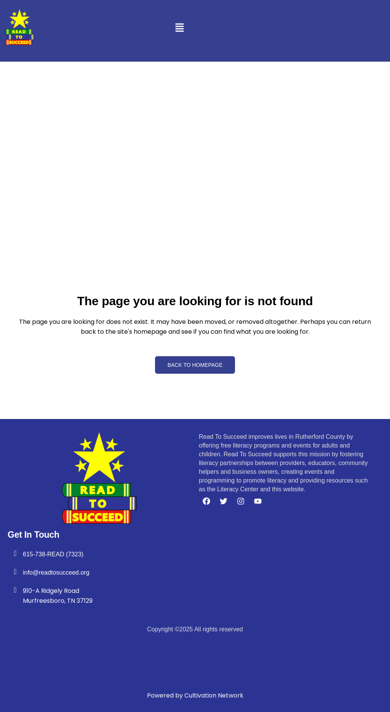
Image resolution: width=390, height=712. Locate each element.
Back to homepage (195, 365)
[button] (179, 28)
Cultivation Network (213, 695)
